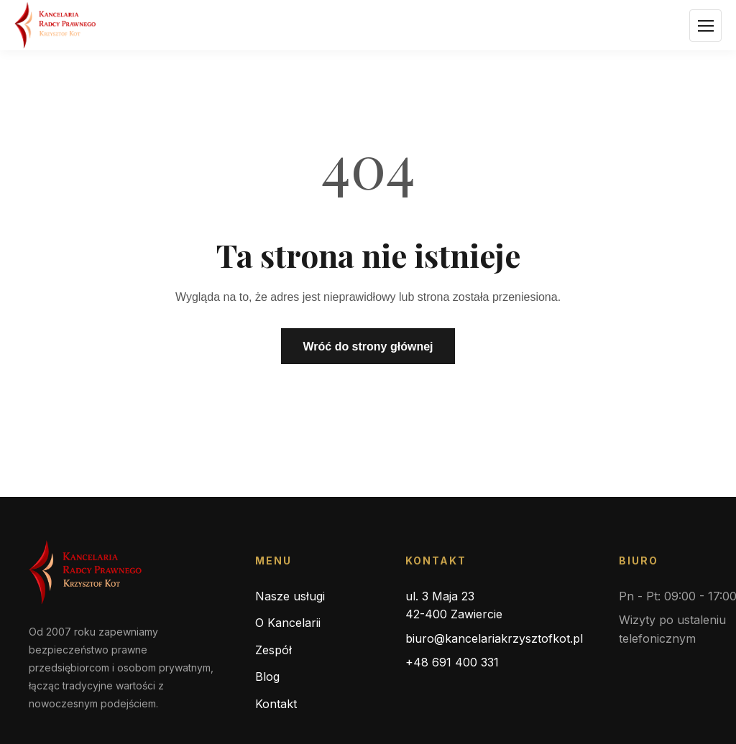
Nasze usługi (290, 596)
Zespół (273, 650)
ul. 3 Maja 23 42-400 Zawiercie (453, 605)
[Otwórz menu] (705, 25)
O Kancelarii (288, 622)
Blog (267, 676)
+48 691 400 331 (452, 662)
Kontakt (276, 704)
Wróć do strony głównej (368, 346)
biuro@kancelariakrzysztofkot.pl (494, 638)
